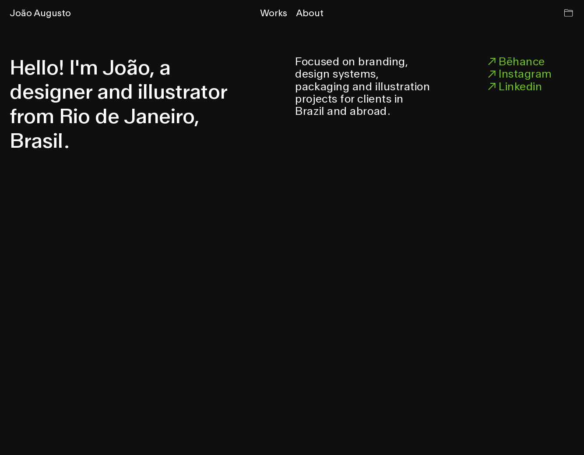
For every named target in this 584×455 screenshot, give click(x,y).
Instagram (518, 73)
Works (273, 12)
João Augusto (40, 12)
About (310, 12)
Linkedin (513, 86)
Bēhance (515, 61)
